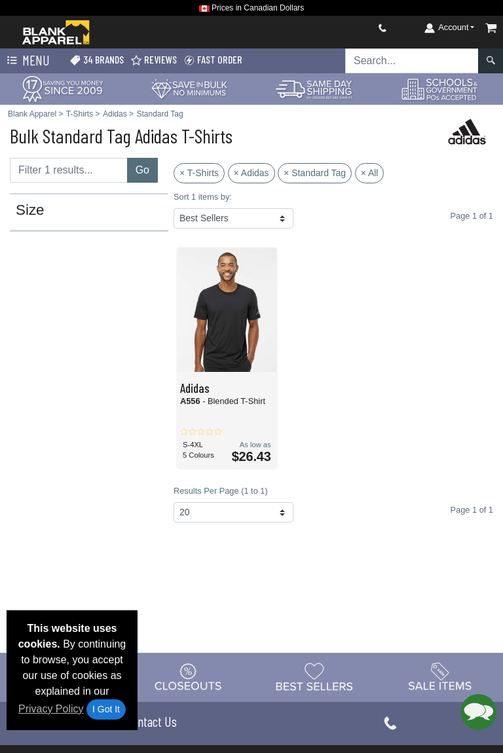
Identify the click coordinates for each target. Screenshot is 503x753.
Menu (27, 61)
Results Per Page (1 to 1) (221, 491)
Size (30, 210)
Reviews (153, 60)
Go (142, 169)
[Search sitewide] (412, 60)
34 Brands (96, 60)
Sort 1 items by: (203, 197)
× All (370, 173)
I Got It (106, 709)
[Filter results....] (69, 170)
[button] (478, 712)
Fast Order (212, 60)
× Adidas (251, 173)
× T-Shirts (199, 173)
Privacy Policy (51, 708)
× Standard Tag (315, 173)
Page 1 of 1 (472, 510)
